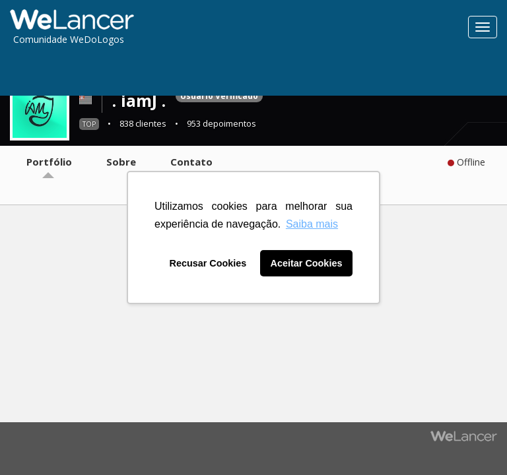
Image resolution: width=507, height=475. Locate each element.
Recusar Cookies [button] (208, 263)
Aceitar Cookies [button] (307, 263)
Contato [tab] (191, 161)
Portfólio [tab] (49, 161)
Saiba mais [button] (312, 224)
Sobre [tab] (121, 161)
